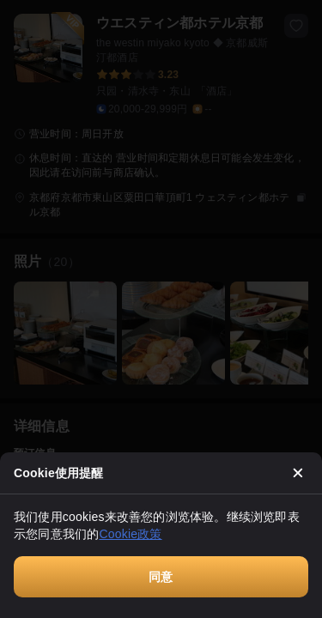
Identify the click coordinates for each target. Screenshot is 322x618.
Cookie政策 (130, 534)
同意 (161, 577)
